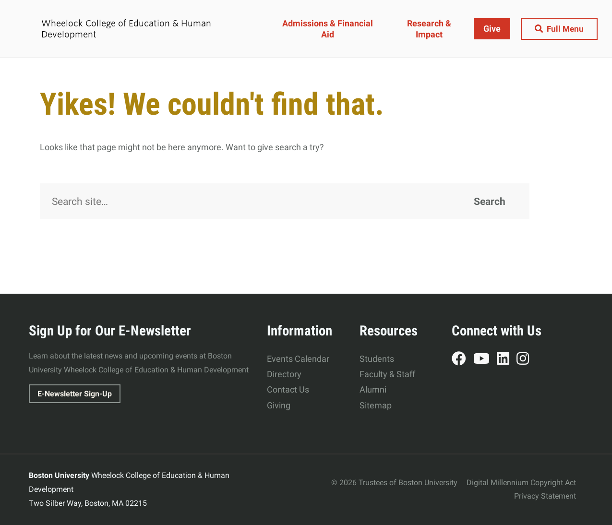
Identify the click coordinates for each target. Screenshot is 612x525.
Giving (278, 405)
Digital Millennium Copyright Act (521, 482)
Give (489, 29)
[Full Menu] (558, 29)
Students (377, 359)
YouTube (485, 360)
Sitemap (376, 405)
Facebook (462, 360)
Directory (284, 374)
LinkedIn (506, 360)
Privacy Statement (545, 496)
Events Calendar (298, 359)
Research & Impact (428, 28)
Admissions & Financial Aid (328, 28)
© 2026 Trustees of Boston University (394, 482)
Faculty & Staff (387, 374)
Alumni (373, 389)
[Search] (284, 201)
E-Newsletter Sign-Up (74, 393)
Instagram (526, 360)
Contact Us (288, 389)
